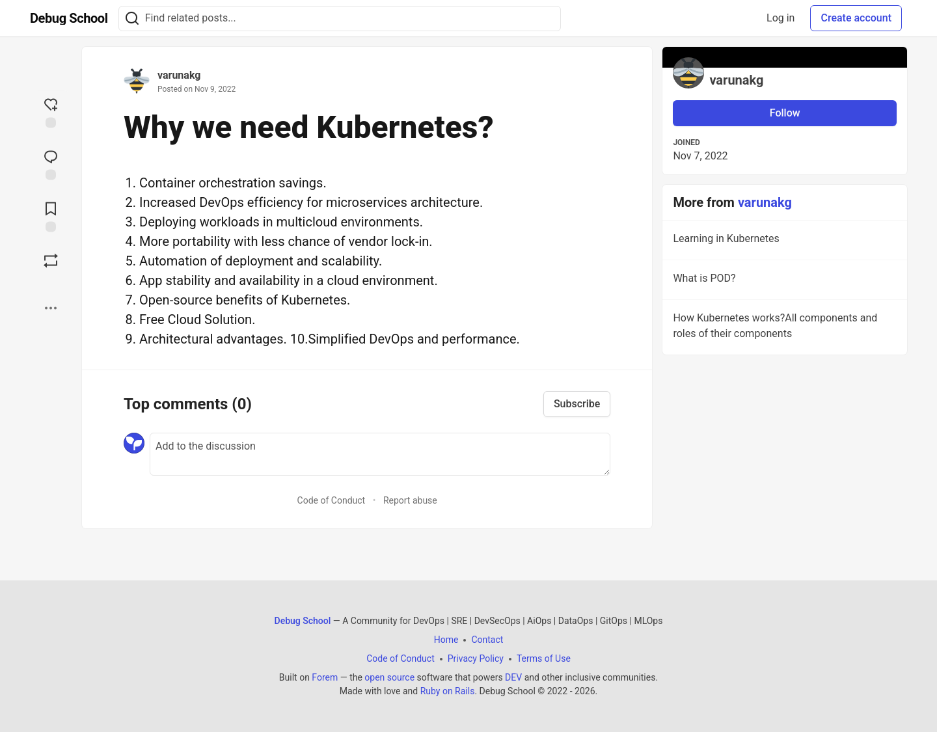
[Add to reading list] (51, 216)
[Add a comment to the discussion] (380, 454)
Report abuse (410, 500)
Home (446, 639)
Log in (780, 18)
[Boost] (51, 261)
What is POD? (783, 280)
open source (389, 677)
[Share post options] (51, 308)
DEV (513, 677)
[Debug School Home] (69, 18)
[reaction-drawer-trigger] (51, 112)
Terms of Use (544, 658)
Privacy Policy (476, 658)
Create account (856, 18)
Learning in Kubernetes (783, 240)
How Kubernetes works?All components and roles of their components (783, 328)
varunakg (178, 75)
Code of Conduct (331, 500)
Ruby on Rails (447, 691)
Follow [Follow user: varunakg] (785, 113)
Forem (325, 677)
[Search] (132, 19)
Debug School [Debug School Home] (303, 621)
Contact (487, 639)
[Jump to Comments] (51, 164)
